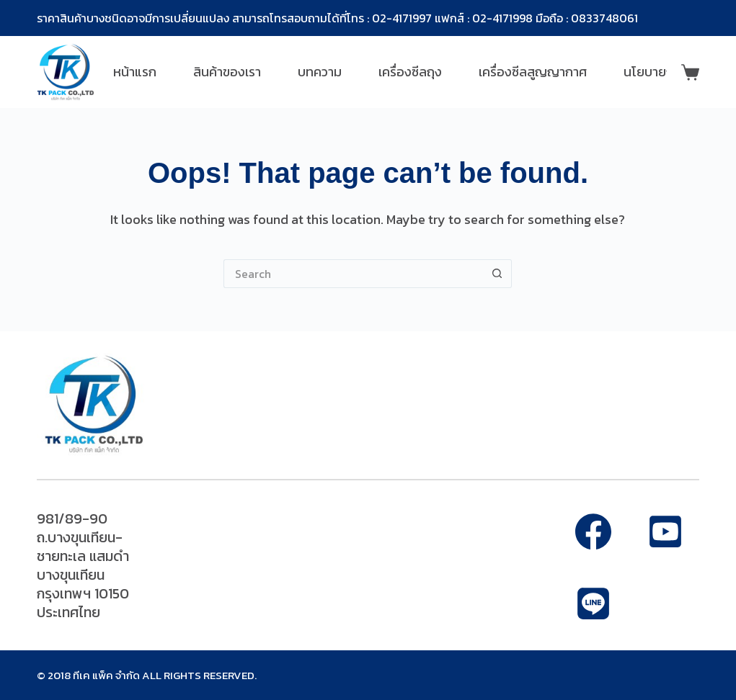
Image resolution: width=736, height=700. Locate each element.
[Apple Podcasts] (593, 603)
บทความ (320, 71)
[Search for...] (353, 273)
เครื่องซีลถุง (410, 71)
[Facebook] (593, 531)
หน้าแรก (134, 71)
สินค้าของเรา (227, 71)
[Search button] (497, 273)
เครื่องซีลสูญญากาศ (533, 71)
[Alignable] (665, 531)
